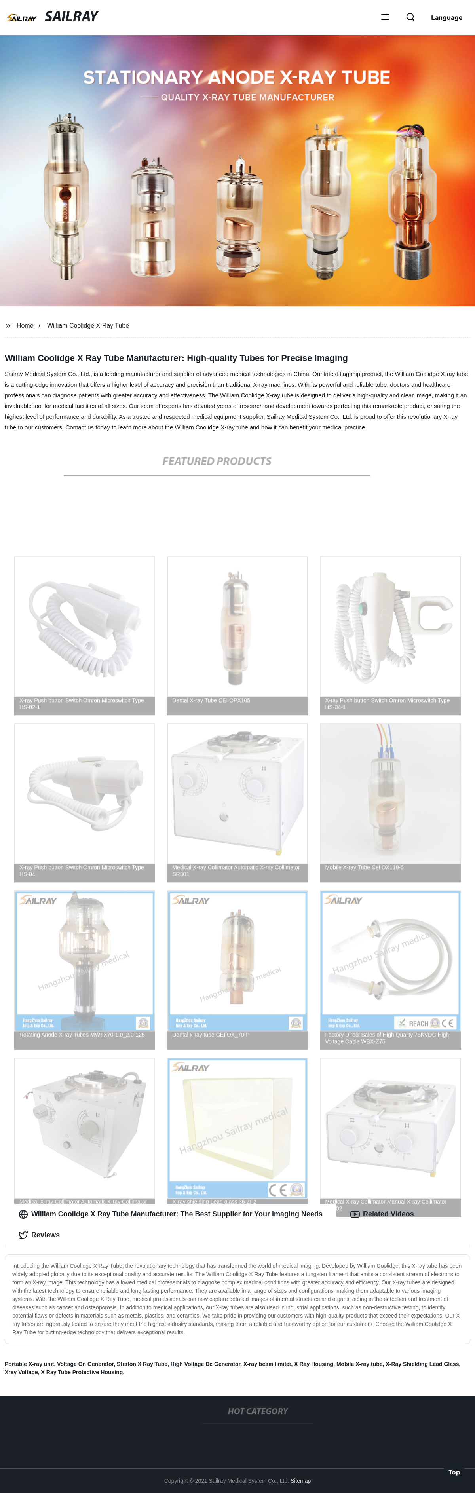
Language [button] (447, 17)
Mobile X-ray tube (359, 1364)
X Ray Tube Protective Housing (82, 1372)
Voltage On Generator (85, 1364)
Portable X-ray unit (29, 1364)
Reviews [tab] (39, 1235)
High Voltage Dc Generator (205, 1364)
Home (25, 325)
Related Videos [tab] (382, 1214)
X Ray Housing (313, 1364)
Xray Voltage (21, 1372)
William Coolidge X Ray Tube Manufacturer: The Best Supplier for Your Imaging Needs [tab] (171, 1214)
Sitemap (301, 1481)
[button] (385, 17)
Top (454, 1471)
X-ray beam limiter (267, 1364)
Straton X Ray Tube (142, 1364)
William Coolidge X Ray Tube (88, 325)
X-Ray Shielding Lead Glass (422, 1364)
